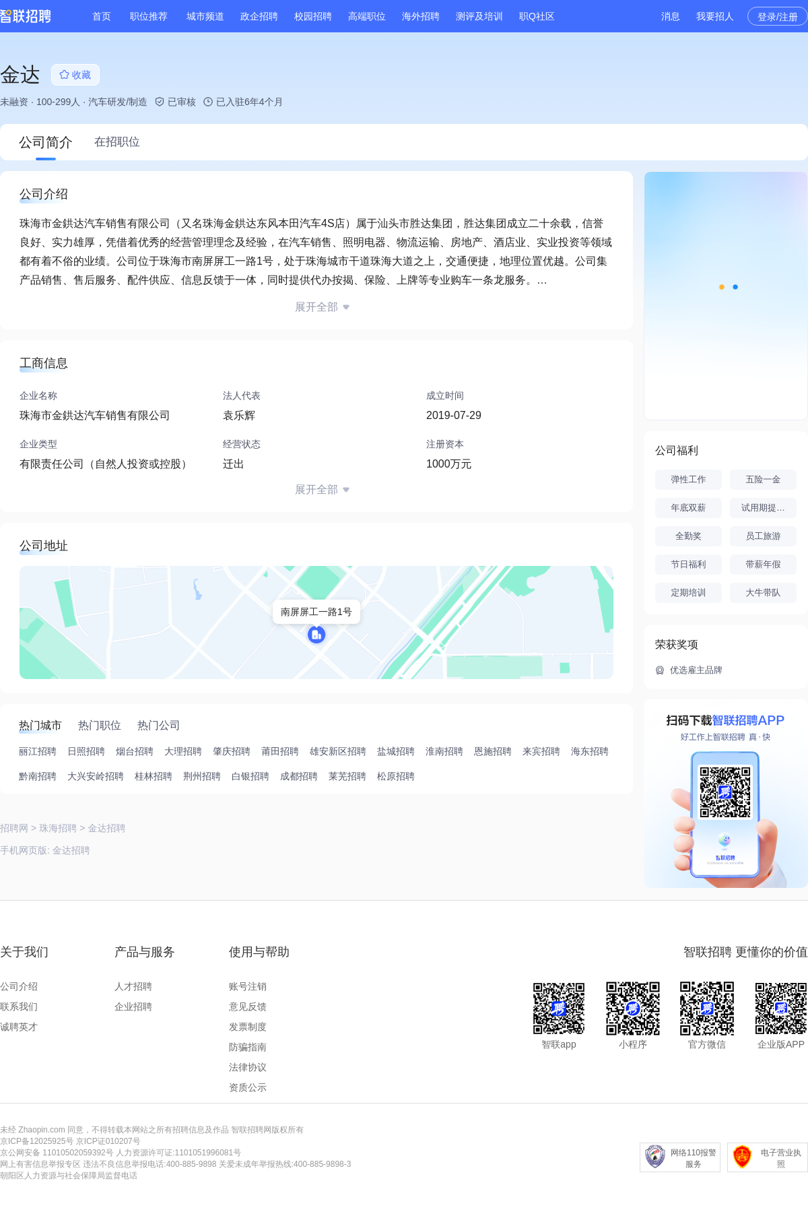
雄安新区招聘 (338, 751)
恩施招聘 (493, 751)
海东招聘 (590, 751)
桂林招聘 (153, 776)
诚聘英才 (19, 1026)
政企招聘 (259, 16)
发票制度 (248, 1026)
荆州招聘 (202, 776)
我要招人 (715, 16)
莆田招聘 (280, 751)
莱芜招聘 (347, 776)
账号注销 (248, 986)
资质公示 (248, 1087)
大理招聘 (183, 751)
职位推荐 (149, 16)
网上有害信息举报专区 (40, 1164)
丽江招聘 (38, 751)
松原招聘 (396, 776)
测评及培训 (479, 16)
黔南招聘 (38, 776)
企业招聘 (133, 1006)
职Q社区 (537, 16)
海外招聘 (421, 16)
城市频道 (205, 16)
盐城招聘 (396, 751)
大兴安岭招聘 (95, 776)
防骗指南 (248, 1047)
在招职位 (117, 141)
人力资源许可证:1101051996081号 (178, 1152)
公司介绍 (19, 986)
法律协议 (248, 1067)
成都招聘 (299, 776)
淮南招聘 (444, 751)
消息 (670, 16)
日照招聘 (86, 751)
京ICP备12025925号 (36, 1141)
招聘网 (14, 828)
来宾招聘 (541, 751)
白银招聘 (250, 776)
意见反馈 (248, 1006)
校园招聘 (313, 16)
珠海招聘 (58, 828)
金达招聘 (71, 850)
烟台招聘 (135, 751)
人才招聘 (133, 986)
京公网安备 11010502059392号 (57, 1152)
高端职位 (367, 16)
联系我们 (19, 1006)
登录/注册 (778, 16)
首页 (101, 16)
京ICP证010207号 (108, 1141)
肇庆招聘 (231, 751)
